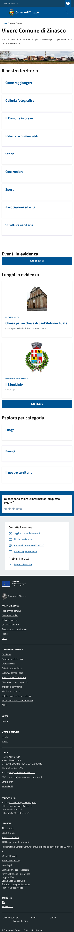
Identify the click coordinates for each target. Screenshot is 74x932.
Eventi (5, 741)
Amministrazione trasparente (16, 874)
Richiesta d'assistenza (12, 887)
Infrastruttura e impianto (16, 378)
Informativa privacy (11, 860)
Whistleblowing (9, 856)
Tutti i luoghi (37, 403)
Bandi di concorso (10, 837)
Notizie (5, 721)
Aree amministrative (11, 610)
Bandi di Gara (8, 833)
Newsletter (7, 906)
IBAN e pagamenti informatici (16, 842)
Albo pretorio (8, 828)
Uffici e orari (7, 781)
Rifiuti (4, 705)
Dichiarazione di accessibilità (15, 869)
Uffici (4, 638)
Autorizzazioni (8, 663)
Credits (53, 917)
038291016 (17, 768)
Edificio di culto (12, 317)
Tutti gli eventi (37, 260)
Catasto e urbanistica (12, 668)
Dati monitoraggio (10, 917)
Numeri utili (7, 786)
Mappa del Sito (20, 921)
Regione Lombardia (11, 3)
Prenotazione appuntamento (16, 884)
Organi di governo (10, 624)
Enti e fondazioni (10, 620)
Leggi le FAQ (8, 877)
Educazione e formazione (14, 677)
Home (4, 23)
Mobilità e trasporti (11, 691)
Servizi (34, 917)
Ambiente (6, 654)
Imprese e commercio (12, 686)
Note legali (7, 865)
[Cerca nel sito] (65, 12)
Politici (5, 634)
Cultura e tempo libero (12, 673)
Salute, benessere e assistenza (16, 696)
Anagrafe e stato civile (12, 659)
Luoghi (5, 737)
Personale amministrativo (14, 629)
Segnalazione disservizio (13, 880)
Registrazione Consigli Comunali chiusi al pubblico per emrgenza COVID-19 (37, 849)
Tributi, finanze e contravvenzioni (17, 700)
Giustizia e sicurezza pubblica (15, 682)
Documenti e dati (10, 615)
